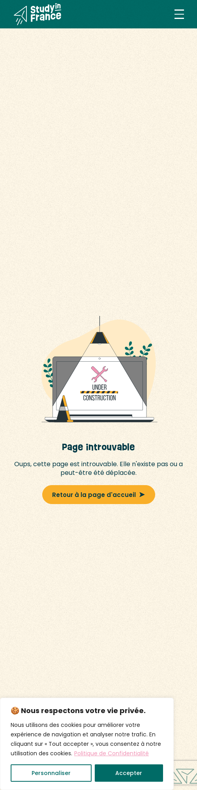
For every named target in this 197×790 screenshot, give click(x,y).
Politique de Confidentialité (111, 753)
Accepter (128, 773)
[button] (179, 14)
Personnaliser (51, 773)
